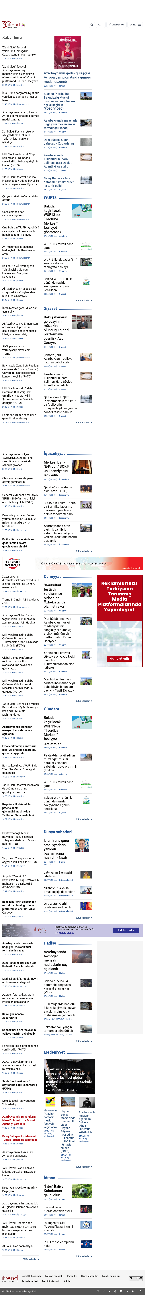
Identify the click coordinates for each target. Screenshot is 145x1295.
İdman (49, 1177)
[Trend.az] (13, 24)
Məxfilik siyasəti (50, 1281)
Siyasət (50, 308)
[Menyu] (135, 25)
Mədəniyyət (54, 1052)
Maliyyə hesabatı (54, 1276)
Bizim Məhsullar (89, 1276)
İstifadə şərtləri (30, 1281)
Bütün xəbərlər (83, 300)
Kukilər (67, 1281)
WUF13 (50, 197)
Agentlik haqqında (31, 1276)
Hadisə (50, 943)
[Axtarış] (92, 25)
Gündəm (51, 709)
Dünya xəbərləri (58, 832)
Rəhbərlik (72, 1276)
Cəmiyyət (52, 576)
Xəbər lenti (12, 37)
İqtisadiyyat (54, 453)
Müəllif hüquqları (111, 1276)
